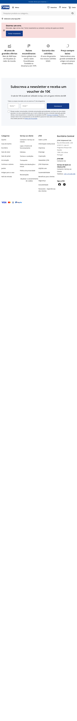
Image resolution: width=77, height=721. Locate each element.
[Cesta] (72, 7)
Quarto (3, 140)
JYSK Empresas (43, 164)
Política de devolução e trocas (27, 165)
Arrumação (5, 160)
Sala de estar (5, 152)
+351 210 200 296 (69, 174)
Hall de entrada (6, 177)
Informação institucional (46, 144)
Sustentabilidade (44, 172)
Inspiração (42, 156)
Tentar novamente (14, 33)
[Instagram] (64, 184)
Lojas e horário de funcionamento (26, 147)
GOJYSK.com (42, 168)
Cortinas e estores (7, 164)
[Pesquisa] (72, 13)
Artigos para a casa (7, 172)
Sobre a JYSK (42, 140)
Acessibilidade (43, 185)
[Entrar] (62, 7)
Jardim (3, 168)
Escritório (4, 148)
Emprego (41, 152)
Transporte (23, 160)
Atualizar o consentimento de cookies (29, 180)
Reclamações (24, 175)
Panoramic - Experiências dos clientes (46, 190)
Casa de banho (6, 144)
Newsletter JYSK (43, 160)
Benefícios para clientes (46, 177)
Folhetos (23, 152)
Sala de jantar (6, 156)
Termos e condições (26, 156)
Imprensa (41, 148)
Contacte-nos (61, 161)
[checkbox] (9, 111)
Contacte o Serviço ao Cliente (27, 141)
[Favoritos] (52, 7)
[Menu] (15, 7)
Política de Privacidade (31, 118)
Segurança (42, 181)
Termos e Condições (52, 115)
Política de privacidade (27, 171)
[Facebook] (59, 184)
